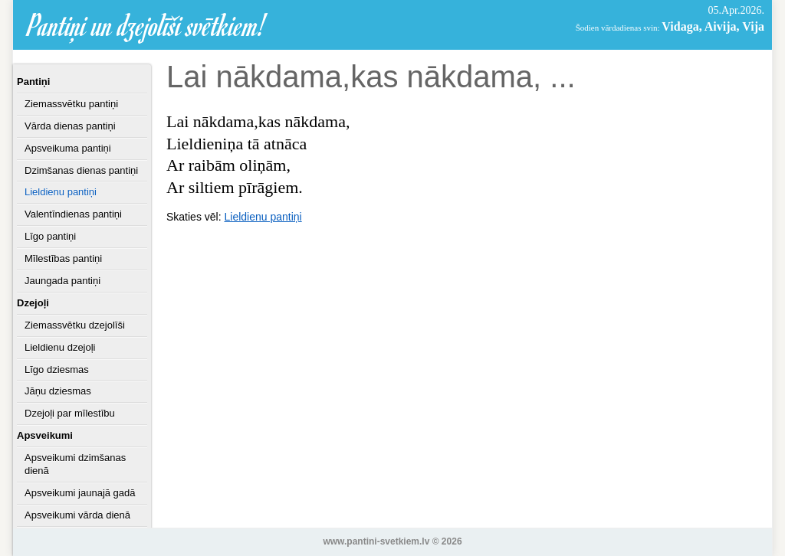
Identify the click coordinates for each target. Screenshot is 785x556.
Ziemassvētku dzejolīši (75, 325)
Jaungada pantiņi (62, 280)
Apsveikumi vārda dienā (77, 515)
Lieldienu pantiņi (61, 192)
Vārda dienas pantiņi (70, 126)
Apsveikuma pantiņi (68, 148)
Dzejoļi (33, 303)
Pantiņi (33, 81)
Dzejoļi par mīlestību (70, 413)
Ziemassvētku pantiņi (71, 104)
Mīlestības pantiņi (63, 258)
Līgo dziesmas (57, 369)
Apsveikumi (45, 435)
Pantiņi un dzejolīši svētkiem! (147, 25)
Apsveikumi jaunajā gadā (80, 493)
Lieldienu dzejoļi (60, 347)
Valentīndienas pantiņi (73, 214)
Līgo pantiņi (50, 236)
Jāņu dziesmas (58, 391)
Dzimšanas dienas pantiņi (81, 170)
